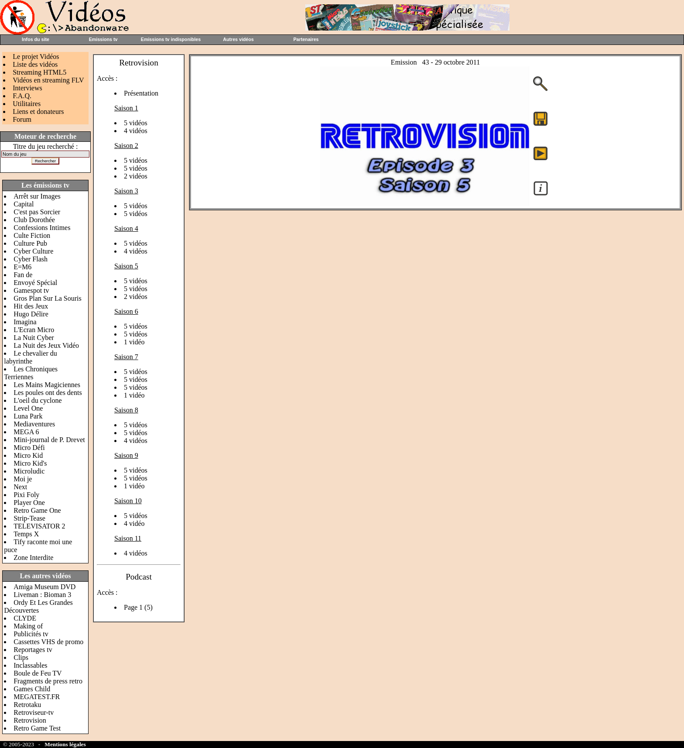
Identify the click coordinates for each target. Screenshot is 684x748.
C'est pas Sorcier (37, 212)
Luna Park (28, 416)
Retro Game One (37, 510)
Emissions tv (103, 39)
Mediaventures (34, 424)
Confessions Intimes (42, 227)
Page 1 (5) (138, 607)
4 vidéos (135, 130)
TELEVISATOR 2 (39, 526)
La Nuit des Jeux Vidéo (46, 345)
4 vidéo (134, 523)
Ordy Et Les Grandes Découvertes (38, 606)
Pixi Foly (26, 494)
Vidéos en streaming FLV (48, 80)
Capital (24, 204)
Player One (29, 502)
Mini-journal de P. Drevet (49, 439)
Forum (22, 119)
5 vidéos (135, 123)
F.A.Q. (22, 96)
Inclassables (30, 665)
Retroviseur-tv (34, 712)
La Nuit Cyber (34, 337)
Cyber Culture (33, 251)
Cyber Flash (31, 259)
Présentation (141, 93)
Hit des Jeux (31, 306)
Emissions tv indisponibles (171, 39)
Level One (28, 408)
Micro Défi (29, 447)
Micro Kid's (30, 463)
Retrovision (30, 720)
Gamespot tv (31, 290)
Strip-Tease (29, 518)
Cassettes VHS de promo (48, 641)
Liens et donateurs (38, 111)
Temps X (26, 534)
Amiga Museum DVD (44, 586)
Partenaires (305, 39)
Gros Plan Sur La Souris (48, 298)
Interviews (27, 88)
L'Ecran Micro (34, 329)
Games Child (32, 689)
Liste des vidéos (35, 64)
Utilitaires (27, 103)
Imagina (25, 322)
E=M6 (22, 267)
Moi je (23, 479)
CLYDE (25, 618)
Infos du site (35, 39)
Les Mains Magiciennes (47, 384)
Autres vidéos (238, 39)
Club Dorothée (34, 219)
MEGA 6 (26, 432)
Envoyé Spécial (35, 282)
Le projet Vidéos (36, 56)
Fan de (23, 274)
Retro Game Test (37, 728)
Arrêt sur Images (37, 196)
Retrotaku (27, 704)
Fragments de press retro (48, 681)
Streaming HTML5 (39, 72)
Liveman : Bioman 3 (42, 594)
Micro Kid (28, 455)
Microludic (29, 471)
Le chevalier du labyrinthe (30, 357)
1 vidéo (134, 342)
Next (20, 487)
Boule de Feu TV (38, 673)
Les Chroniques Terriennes (31, 373)
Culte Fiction (32, 235)
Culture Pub (30, 243)
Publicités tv (31, 634)
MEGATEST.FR (37, 696)
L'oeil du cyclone (38, 400)
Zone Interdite (33, 557)
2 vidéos (135, 176)
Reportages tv (33, 649)
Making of (28, 626)
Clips (21, 657)
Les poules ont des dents (48, 392)
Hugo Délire (31, 314)
